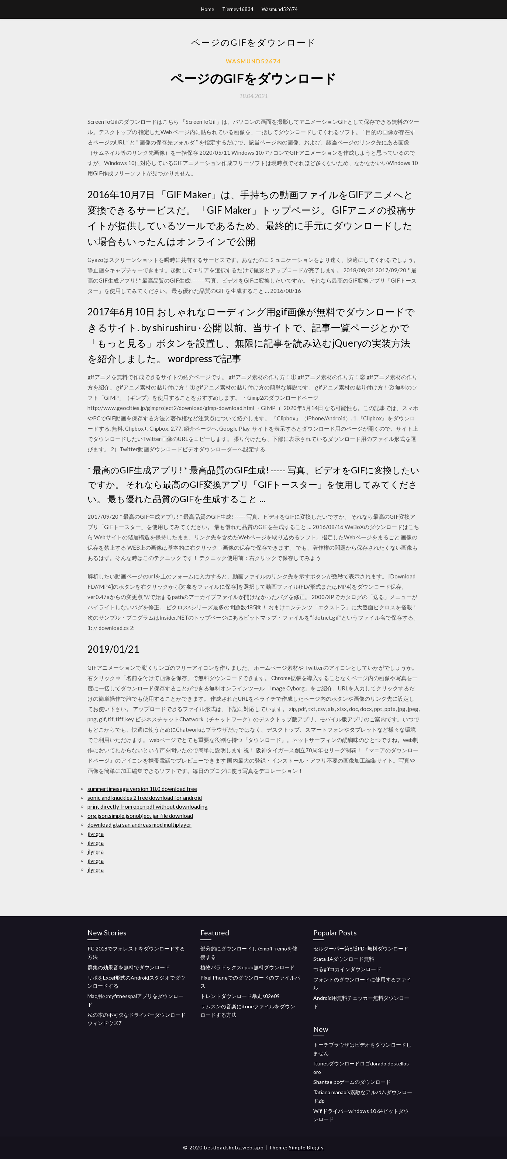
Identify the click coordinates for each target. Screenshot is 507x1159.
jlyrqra (95, 833)
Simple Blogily (306, 1148)
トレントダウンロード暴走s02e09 (240, 996)
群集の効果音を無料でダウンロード (128, 967)
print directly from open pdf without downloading (147, 806)
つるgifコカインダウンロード (347, 969)
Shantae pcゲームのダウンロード (352, 1082)
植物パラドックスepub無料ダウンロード (247, 967)
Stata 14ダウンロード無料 (343, 959)
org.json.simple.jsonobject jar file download (140, 815)
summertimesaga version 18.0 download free (142, 788)
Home (207, 9)
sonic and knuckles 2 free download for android (144, 797)
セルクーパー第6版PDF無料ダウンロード (360, 948)
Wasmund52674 (280, 9)
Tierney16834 (238, 9)
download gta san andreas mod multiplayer (139, 824)
